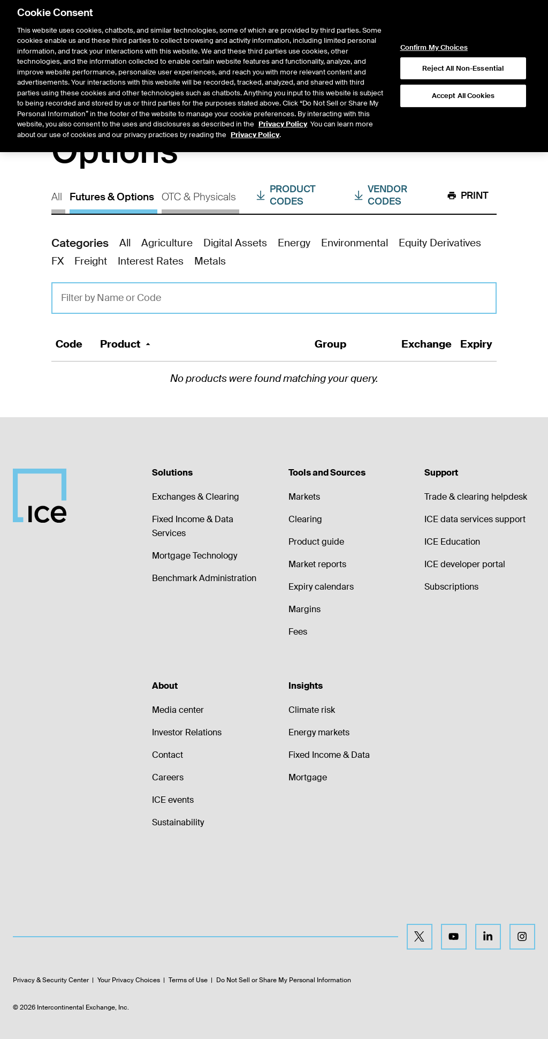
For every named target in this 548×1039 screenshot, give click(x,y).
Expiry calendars (321, 586)
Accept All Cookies (463, 66)
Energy (294, 243)
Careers (168, 777)
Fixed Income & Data (329, 755)
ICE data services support (475, 519)
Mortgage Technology (194, 555)
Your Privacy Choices (128, 980)
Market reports (317, 564)
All (125, 243)
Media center (178, 710)
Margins (304, 609)
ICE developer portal (464, 564)
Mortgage (307, 777)
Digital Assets (235, 243)
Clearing (305, 519)
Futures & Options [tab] (112, 197)
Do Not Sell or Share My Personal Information (283, 980)
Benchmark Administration (204, 578)
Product (126, 344)
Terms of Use (188, 980)
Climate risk (311, 710)
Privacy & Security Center (51, 980)
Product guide (316, 541)
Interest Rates (151, 261)
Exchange (426, 344)
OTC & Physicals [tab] (199, 197)
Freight (90, 261)
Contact (167, 755)
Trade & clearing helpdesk (475, 496)
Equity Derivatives (440, 243)
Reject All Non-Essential (463, 38)
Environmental (354, 243)
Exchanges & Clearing (195, 496)
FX (57, 261)
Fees (297, 631)
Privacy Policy (282, 94)
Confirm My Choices (434, 18)
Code (69, 344)
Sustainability (178, 822)
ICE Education (452, 541)
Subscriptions (451, 586)
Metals (210, 261)
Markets (304, 496)
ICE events (173, 799)
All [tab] (56, 197)
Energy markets (318, 732)
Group (330, 344)
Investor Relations (187, 732)
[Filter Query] (274, 298)
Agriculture (167, 243)
